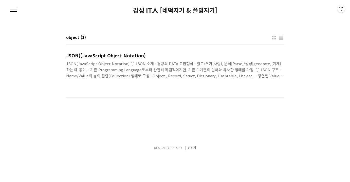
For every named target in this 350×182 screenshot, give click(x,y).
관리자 (192, 147)
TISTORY (176, 147)
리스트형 (281, 38)
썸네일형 (274, 38)
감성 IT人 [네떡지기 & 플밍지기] (175, 10)
